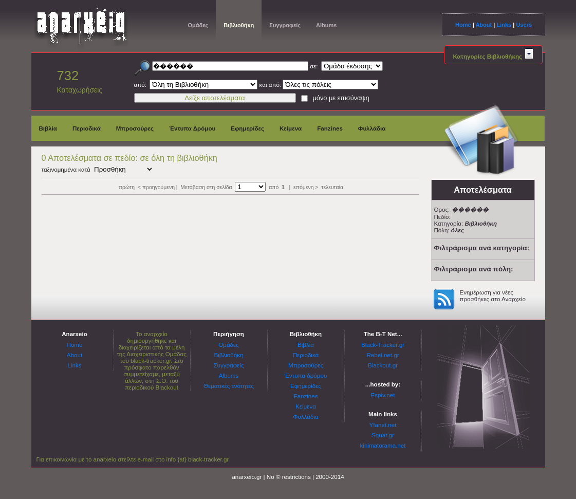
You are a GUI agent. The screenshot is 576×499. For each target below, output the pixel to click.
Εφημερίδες (247, 128)
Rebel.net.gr (382, 355)
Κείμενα (291, 128)
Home (463, 25)
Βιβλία (48, 128)
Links (503, 25)
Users (524, 25)
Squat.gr (382, 435)
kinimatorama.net (383, 445)
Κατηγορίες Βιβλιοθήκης (493, 56)
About (483, 25)
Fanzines (330, 128)
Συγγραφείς (285, 25)
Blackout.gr (383, 365)
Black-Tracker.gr (382, 344)
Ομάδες (198, 25)
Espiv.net (383, 395)
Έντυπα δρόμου (306, 375)
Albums (326, 25)
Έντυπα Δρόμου (192, 128)
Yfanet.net (383, 424)
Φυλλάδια (372, 128)
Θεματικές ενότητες (228, 385)
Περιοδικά (86, 128)
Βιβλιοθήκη (239, 25)
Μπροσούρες (135, 128)
